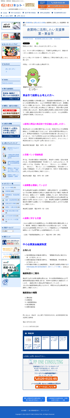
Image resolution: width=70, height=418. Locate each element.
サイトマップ (45, 410)
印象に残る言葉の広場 (11, 211)
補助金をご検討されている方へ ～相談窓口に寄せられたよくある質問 (13, 170)
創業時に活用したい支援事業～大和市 (54, 339)
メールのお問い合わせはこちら (58, 6)
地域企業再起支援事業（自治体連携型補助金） (13, 163)
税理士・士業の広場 (11, 207)
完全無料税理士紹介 (60, 12)
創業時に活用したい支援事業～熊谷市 (37, 346)
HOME (5, 13)
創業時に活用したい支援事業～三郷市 (13, 175)
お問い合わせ (21, 16)
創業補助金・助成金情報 (12, 195)
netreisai (58, 38)
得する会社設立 (16, 12)
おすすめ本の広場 (10, 216)
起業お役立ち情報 (39, 22)
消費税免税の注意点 (45, 338)
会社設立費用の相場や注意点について (63, 339)
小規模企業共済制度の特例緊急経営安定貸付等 (13, 156)
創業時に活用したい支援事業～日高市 (28, 346)
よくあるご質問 (8, 16)
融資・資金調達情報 (11, 200)
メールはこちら (46, 387)
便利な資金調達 (45, 12)
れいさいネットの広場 (11, 219)
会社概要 (23, 410)
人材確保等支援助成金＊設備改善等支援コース (57, 399)
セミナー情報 (9, 187)
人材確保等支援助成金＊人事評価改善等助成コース (34, 399)
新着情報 (29, 22)
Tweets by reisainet (7, 83)
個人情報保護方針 (34, 410)
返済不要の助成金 (30, 12)
